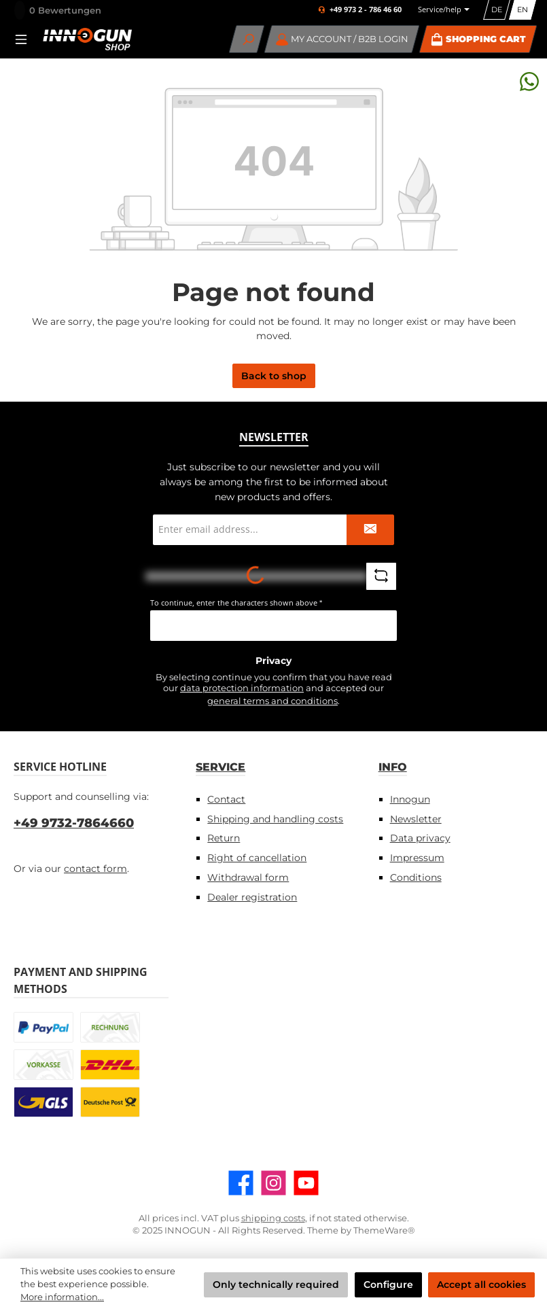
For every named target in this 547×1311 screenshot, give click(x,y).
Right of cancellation (256, 858)
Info (392, 766)
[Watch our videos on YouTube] (306, 1183)
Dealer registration (252, 897)
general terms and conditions (272, 701)
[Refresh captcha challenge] (381, 576)
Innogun (410, 799)
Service (220, 766)
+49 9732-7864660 (74, 823)
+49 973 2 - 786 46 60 (366, 10)
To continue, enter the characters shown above (236, 602)
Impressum (417, 858)
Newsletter (416, 819)
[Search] (247, 39)
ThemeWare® (384, 1230)
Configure (388, 1284)
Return (223, 838)
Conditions (416, 877)
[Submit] (370, 529)
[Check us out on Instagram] (273, 1183)
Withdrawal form (248, 877)
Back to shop (273, 376)
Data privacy (420, 838)
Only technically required (276, 1284)
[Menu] (25, 39)
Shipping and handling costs (275, 819)
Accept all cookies (481, 1284)
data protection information (242, 688)
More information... (62, 1297)
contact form (95, 868)
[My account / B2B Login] (342, 39)
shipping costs (273, 1218)
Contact (226, 799)
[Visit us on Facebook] (241, 1183)
